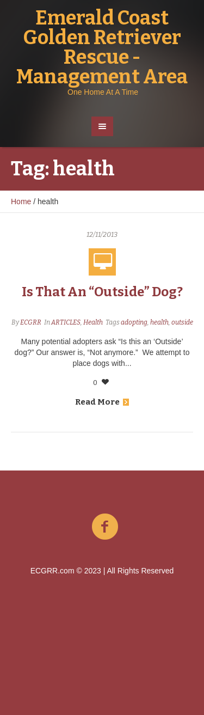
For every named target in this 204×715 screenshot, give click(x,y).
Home (21, 201)
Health (93, 322)
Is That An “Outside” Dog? (102, 292)
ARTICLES (66, 322)
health (159, 322)
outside (182, 322)
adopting (134, 322)
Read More (102, 402)
